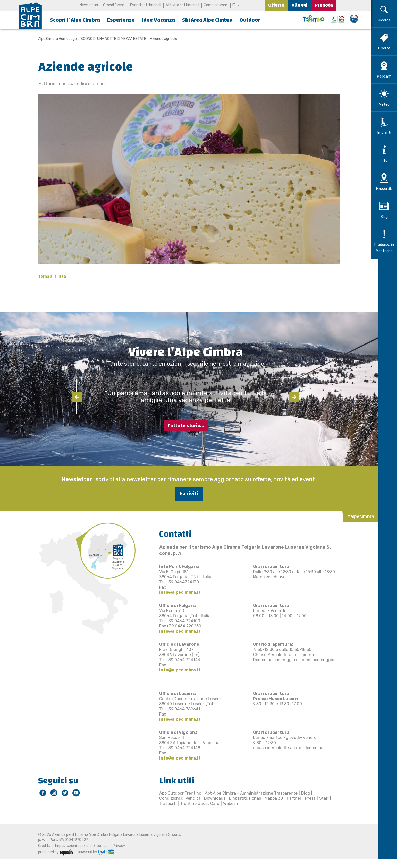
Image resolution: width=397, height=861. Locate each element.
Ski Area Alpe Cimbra (207, 20)
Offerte (276, 5)
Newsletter (89, 5)
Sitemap (97, 845)
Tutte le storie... (185, 425)
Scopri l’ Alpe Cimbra (75, 20)
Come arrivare (215, 5)
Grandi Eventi (114, 5)
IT (234, 5)
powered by (93, 852)
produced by (52, 852)
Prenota (324, 5)
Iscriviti (185, 494)
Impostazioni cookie (68, 845)
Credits (41, 845)
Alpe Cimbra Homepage (54, 39)
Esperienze (121, 20)
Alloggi (300, 5)
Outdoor (250, 20)
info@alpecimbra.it (177, 592)
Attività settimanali (182, 5)
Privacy (115, 845)
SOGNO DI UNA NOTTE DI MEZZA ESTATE (110, 39)
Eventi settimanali (145, 5)
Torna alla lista (49, 276)
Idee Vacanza (158, 20)
